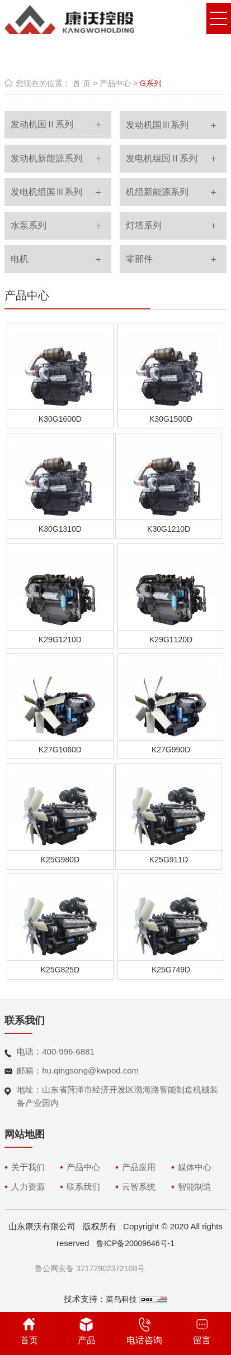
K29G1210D (60, 639)
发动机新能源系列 (46, 158)
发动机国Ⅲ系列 (157, 125)
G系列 (151, 83)
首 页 (82, 83)
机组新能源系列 (157, 192)
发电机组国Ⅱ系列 (161, 158)
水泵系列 (28, 225)
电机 (20, 259)
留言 (202, 1331)
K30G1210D (168, 528)
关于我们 (28, 1167)
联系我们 (83, 1186)
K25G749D (171, 969)
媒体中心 (194, 1167)
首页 (29, 1331)
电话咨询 (144, 1331)
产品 (87, 1331)
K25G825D (60, 969)
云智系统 (138, 1186)
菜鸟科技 (121, 1299)
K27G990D (171, 749)
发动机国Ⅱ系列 (42, 124)
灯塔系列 (144, 225)
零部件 (139, 259)
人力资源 (28, 1186)
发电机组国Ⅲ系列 (46, 192)
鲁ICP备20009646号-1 (135, 1243)
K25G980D (60, 859)
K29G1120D (170, 639)
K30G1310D (60, 528)
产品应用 (138, 1167)
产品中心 (115, 83)
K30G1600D (60, 418)
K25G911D (168, 859)
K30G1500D (170, 418)
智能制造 (194, 1186)
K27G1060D (60, 749)
